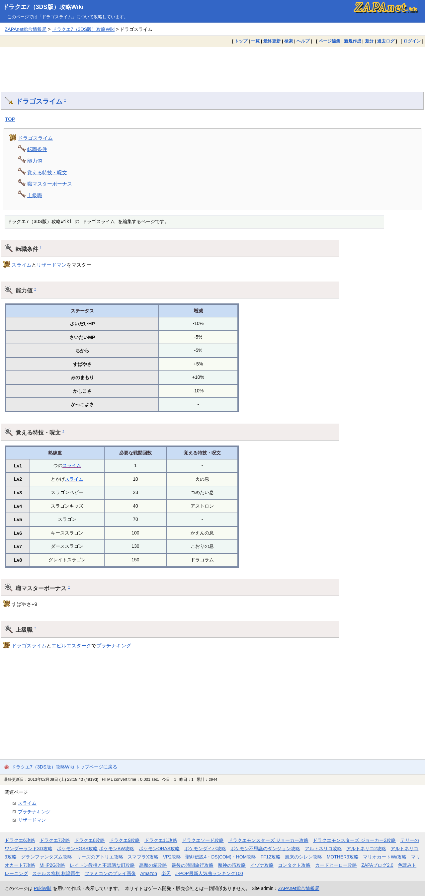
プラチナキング (113, 645)
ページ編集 (329, 41)
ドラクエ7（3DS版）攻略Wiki (43, 7)
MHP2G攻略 (52, 865)
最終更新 (272, 41)
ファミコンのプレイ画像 (110, 873)
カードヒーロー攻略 (336, 865)
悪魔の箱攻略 (153, 865)
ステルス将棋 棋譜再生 (56, 873)
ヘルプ (303, 41)
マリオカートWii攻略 (384, 856)
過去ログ (385, 41)
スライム (22, 265)
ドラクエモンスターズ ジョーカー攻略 (268, 840)
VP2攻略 (172, 856)
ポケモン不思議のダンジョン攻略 (265, 848)
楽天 (166, 873)
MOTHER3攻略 (343, 856)
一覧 (255, 41)
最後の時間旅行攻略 (192, 865)
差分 (369, 41)
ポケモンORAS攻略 (159, 848)
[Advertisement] (212, 64)
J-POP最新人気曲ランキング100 (209, 873)
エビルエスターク (71, 645)
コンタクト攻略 (294, 865)
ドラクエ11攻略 (160, 840)
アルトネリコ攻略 (323, 848)
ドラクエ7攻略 (55, 840)
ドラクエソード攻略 (203, 840)
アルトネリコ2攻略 (366, 848)
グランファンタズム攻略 (46, 856)
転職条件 (37, 149)
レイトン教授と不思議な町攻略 (102, 865)
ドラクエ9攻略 (124, 840)
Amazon (148, 873)
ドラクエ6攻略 (20, 840)
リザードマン (51, 265)
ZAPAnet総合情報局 (25, 29)
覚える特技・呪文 (47, 172)
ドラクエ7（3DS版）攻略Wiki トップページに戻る (64, 767)
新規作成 (352, 41)
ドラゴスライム (39, 101)
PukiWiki (42, 888)
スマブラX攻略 (143, 856)
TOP (10, 119)
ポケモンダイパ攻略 (205, 848)
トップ (240, 41)
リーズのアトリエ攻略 (100, 856)
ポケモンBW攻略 (116, 848)
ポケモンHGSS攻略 (77, 848)
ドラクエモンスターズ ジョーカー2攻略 (354, 840)
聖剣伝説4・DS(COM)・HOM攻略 (220, 856)
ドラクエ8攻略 (89, 840)
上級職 (34, 195)
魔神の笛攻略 (232, 865)
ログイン (412, 41)
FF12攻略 (271, 856)
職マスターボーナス (49, 184)
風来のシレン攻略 (303, 856)
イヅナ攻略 (262, 865)
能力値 (34, 161)
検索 (288, 41)
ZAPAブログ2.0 (377, 865)
